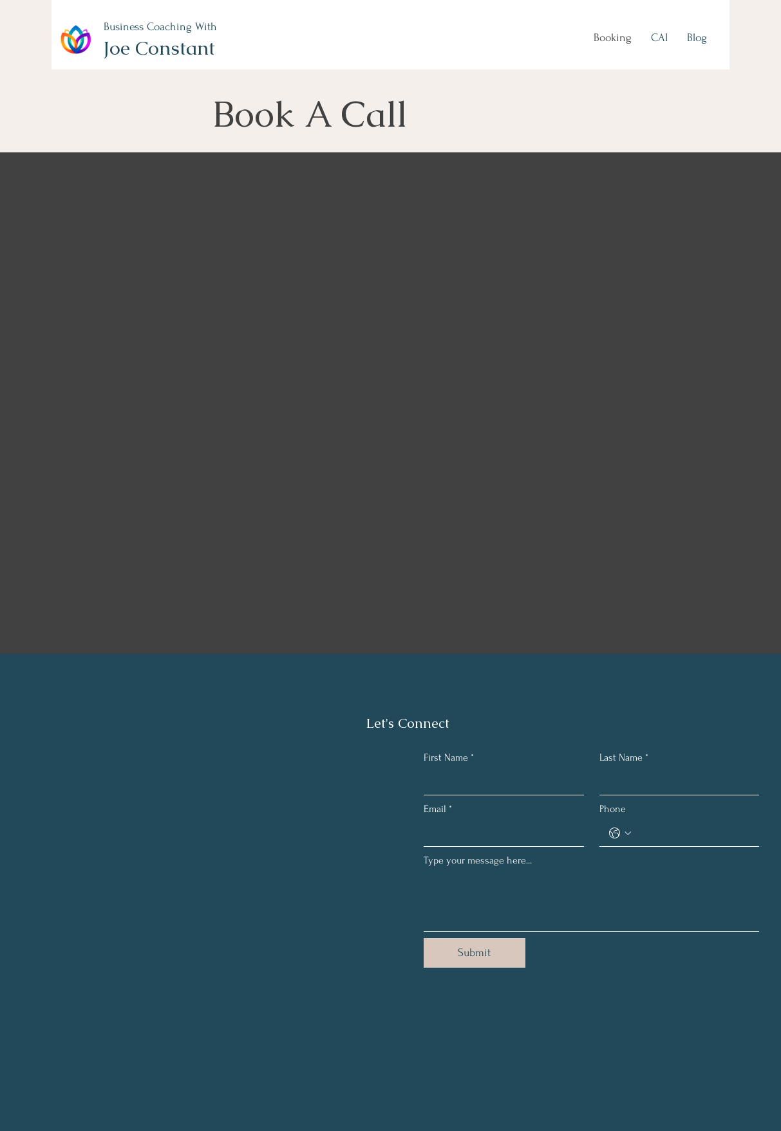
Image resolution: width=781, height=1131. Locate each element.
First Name (449, 757)
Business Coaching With (160, 27)
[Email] (500, 833)
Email (438, 809)
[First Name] (500, 782)
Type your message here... (478, 860)
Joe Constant (159, 47)
